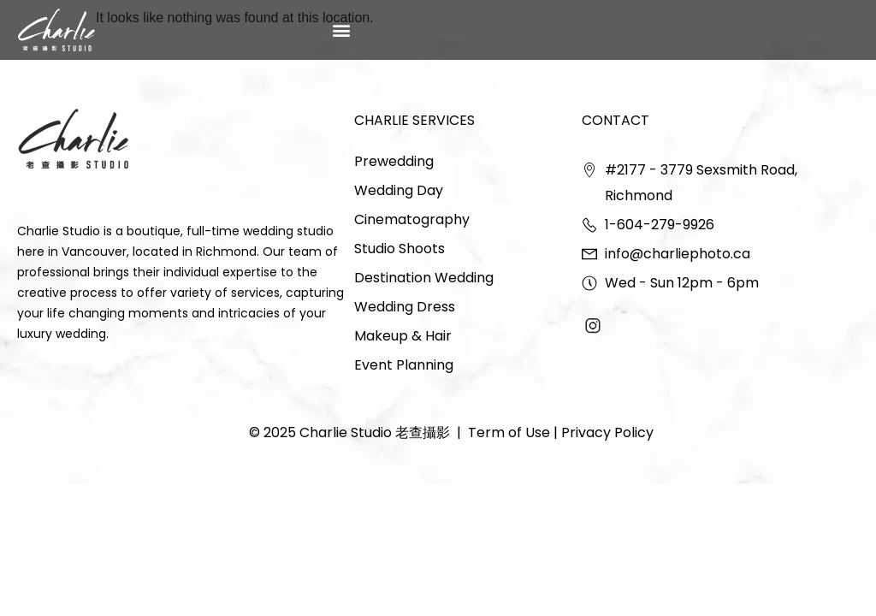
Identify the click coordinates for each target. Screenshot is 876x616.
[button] (342, 29)
